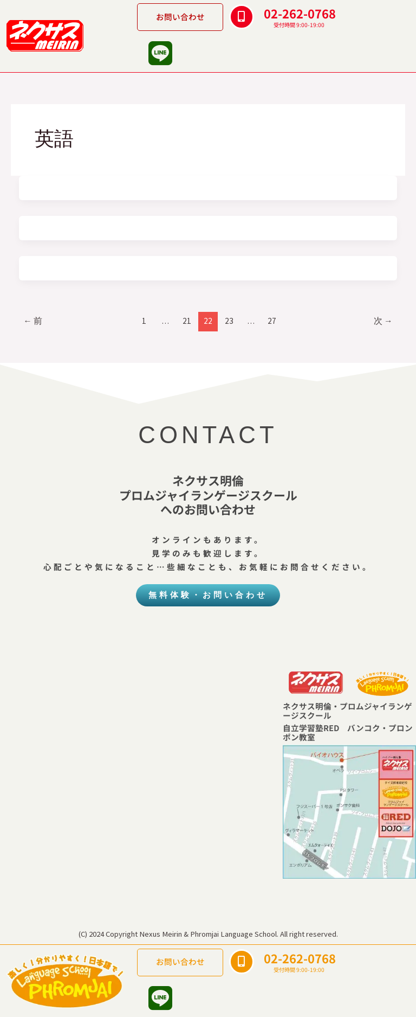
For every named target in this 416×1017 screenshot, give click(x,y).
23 (229, 321)
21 (187, 321)
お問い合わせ (180, 16)
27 (272, 321)
